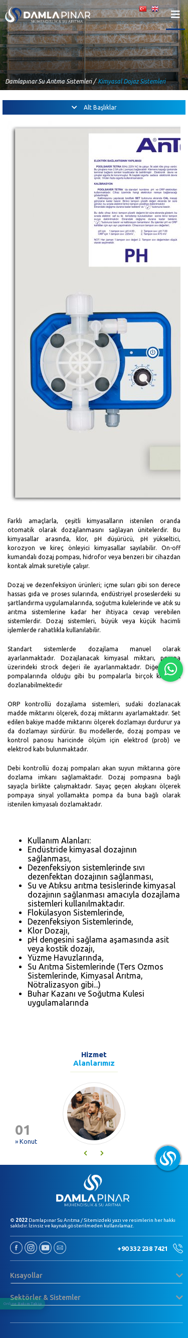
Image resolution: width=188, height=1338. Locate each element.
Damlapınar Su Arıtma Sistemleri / (50, 81)
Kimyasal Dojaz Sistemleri (131, 81)
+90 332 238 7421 (150, 1248)
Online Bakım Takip (23, 1303)
